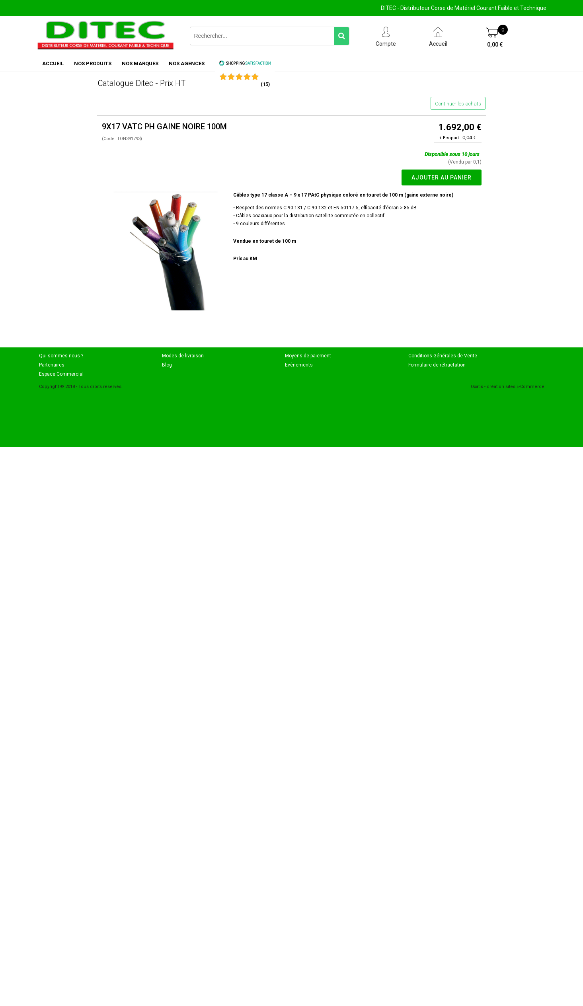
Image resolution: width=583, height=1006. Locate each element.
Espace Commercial (61, 374)
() (265, 84)
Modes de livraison (183, 356)
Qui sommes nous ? (61, 356)
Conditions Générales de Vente (442, 356)
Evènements (299, 365)
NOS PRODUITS (92, 63)
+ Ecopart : (450, 137)
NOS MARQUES (140, 63)
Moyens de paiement (308, 356)
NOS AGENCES (187, 63)
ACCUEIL (53, 63)
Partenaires (51, 365)
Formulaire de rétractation (437, 365)
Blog (167, 365)
